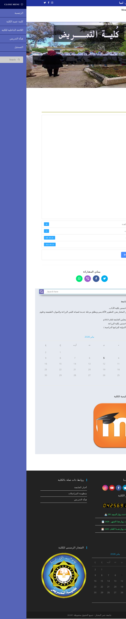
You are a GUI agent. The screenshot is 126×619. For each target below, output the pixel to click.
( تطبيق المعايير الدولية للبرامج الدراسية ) (95, 327)
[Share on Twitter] (78, 279)
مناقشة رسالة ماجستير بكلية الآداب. (98, 308)
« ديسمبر (110, 388)
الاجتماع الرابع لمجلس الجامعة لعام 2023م (95, 320)
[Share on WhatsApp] (53, 279)
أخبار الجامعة (101, 302)
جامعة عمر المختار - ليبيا (105, 2)
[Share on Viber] (61, 279)
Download (104, 255)
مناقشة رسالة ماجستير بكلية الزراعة (98, 324)
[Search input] (66, 292)
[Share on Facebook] (69, 279)
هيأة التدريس (54, 500)
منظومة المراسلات (51, 494)
